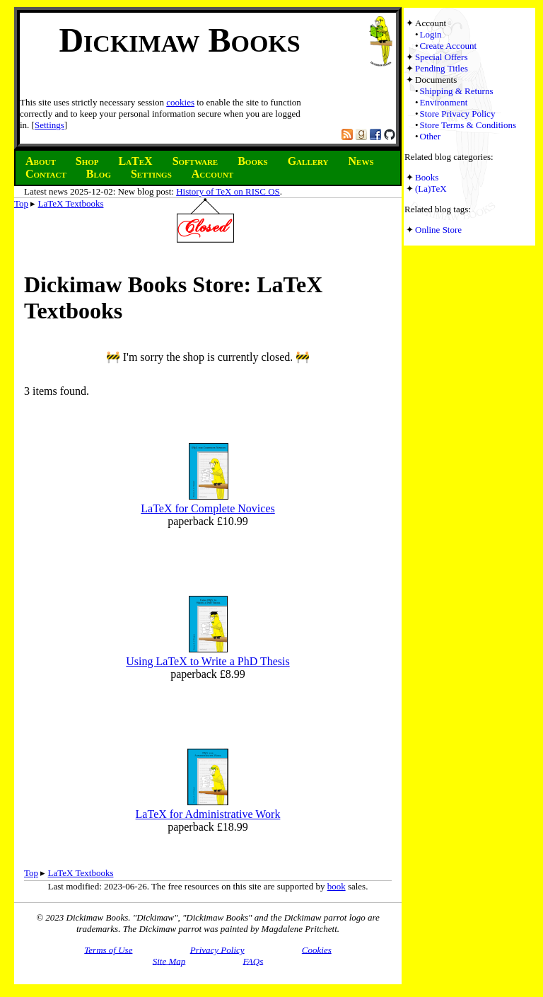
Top (21, 203)
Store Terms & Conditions (468, 125)
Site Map (169, 960)
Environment (444, 102)
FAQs (253, 960)
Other (430, 136)
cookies (180, 102)
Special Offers (441, 57)
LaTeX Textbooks (71, 203)
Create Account (448, 45)
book (336, 886)
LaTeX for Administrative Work (208, 814)
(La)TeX (431, 188)
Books (426, 177)
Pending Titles (441, 68)
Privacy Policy (217, 949)
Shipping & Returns (457, 91)
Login (431, 34)
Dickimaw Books (179, 40)
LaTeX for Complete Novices (207, 508)
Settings (49, 125)
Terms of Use (108, 949)
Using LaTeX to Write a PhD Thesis (207, 661)
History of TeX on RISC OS (228, 191)
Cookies (317, 949)
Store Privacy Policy (458, 113)
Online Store (438, 229)
